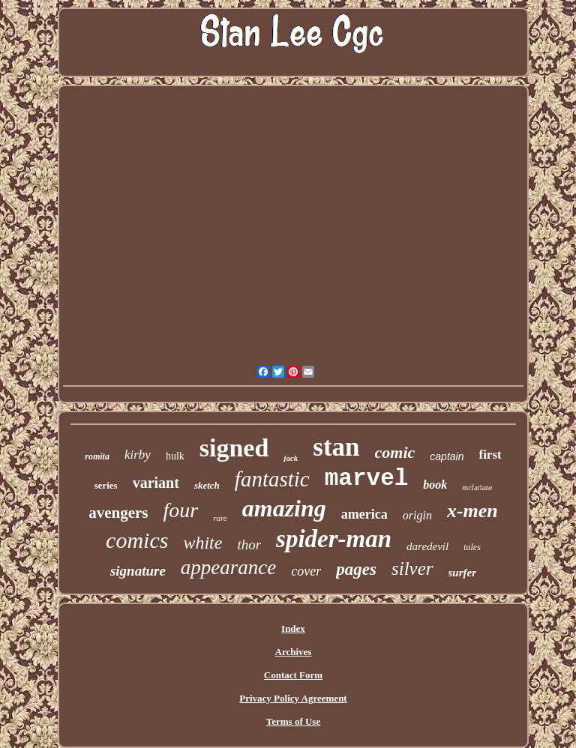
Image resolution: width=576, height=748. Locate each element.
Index (293, 628)
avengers (118, 513)
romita (97, 456)
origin (417, 515)
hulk (175, 456)
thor (249, 544)
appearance (228, 567)
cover (306, 571)
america (364, 514)
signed (234, 448)
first (489, 454)
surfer (462, 573)
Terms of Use (293, 721)
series (106, 485)
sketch (207, 485)
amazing (284, 508)
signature (138, 571)
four (181, 510)
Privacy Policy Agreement (292, 698)
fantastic (272, 479)
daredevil (427, 546)
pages (356, 569)
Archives (293, 651)
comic (395, 452)
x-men (472, 511)
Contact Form (293, 675)
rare (220, 517)
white (202, 542)
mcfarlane (477, 487)
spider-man (334, 538)
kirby (137, 454)
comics (137, 540)
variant (156, 482)
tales (472, 547)
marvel (367, 478)
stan (336, 447)
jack (291, 457)
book (435, 484)
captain (447, 456)
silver (413, 568)
